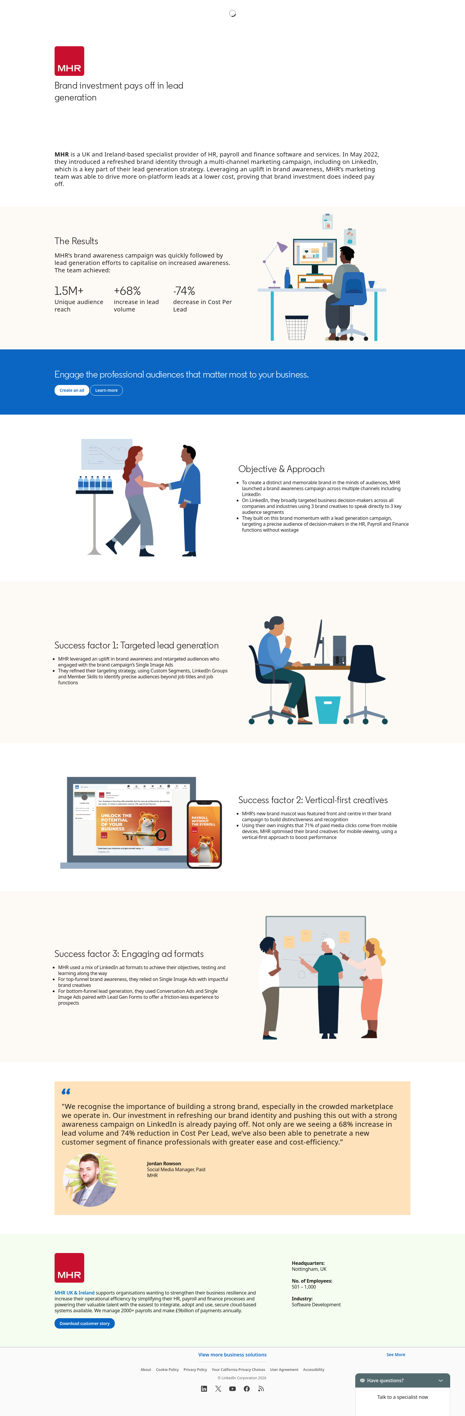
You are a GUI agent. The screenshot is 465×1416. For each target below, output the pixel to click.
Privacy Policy (195, 1369)
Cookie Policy (167, 1369)
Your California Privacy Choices (238, 1369)
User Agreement (284, 1369)
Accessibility (313, 1369)
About (146, 1369)
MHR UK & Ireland (75, 1292)
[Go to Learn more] (106, 390)
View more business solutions (232, 1354)
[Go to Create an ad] (72, 390)
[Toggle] (440, 1380)
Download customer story (87, 1323)
